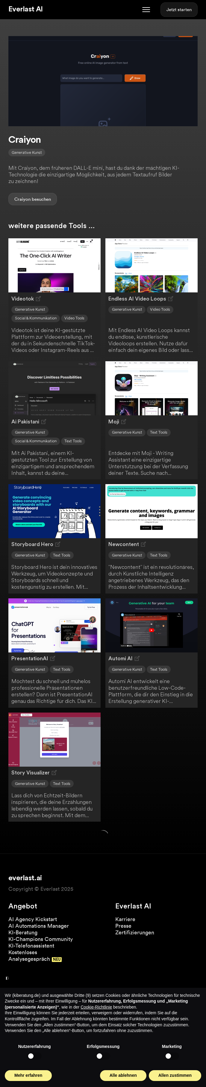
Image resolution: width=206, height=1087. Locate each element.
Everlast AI (25, 9)
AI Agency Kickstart (32, 919)
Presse (123, 926)
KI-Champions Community (40, 939)
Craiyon (22, 199)
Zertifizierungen (134, 932)
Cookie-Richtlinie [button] (96, 1007)
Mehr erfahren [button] (28, 1075)
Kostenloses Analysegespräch (29, 955)
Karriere (125, 919)
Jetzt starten (179, 9)
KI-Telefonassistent (31, 945)
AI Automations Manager (38, 926)
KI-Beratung (22, 932)
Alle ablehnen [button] (123, 1075)
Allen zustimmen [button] (175, 1075)
